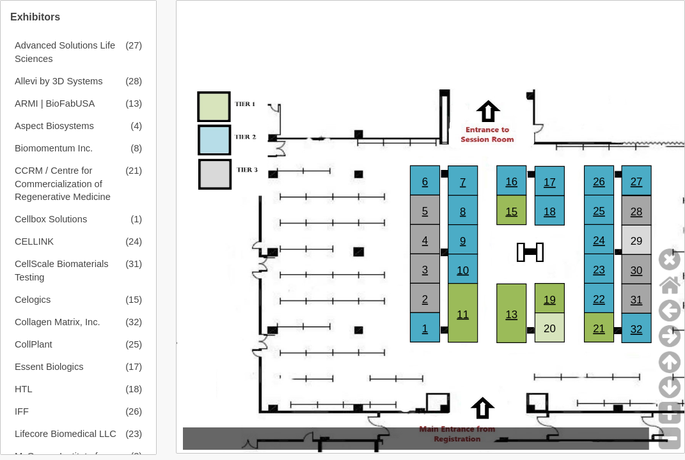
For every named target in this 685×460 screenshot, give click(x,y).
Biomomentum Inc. (54, 148)
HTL (24, 389)
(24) (133, 241)
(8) (136, 148)
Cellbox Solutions (51, 219)
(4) (136, 126)
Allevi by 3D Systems (59, 81)
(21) (133, 170)
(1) (136, 219)
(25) (133, 344)
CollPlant (33, 344)
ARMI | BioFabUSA (55, 103)
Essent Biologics (49, 367)
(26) (133, 411)
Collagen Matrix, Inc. (57, 322)
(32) (133, 322)
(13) (133, 103)
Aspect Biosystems (54, 126)
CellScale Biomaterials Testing (62, 270)
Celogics (33, 300)
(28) (133, 81)
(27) (133, 45)
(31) (133, 264)
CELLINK (34, 241)
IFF (22, 411)
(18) (133, 389)
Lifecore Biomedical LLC (65, 434)
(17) (133, 367)
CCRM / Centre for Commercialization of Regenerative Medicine (63, 184)
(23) (133, 434)
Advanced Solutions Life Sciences (65, 52)
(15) (133, 300)
